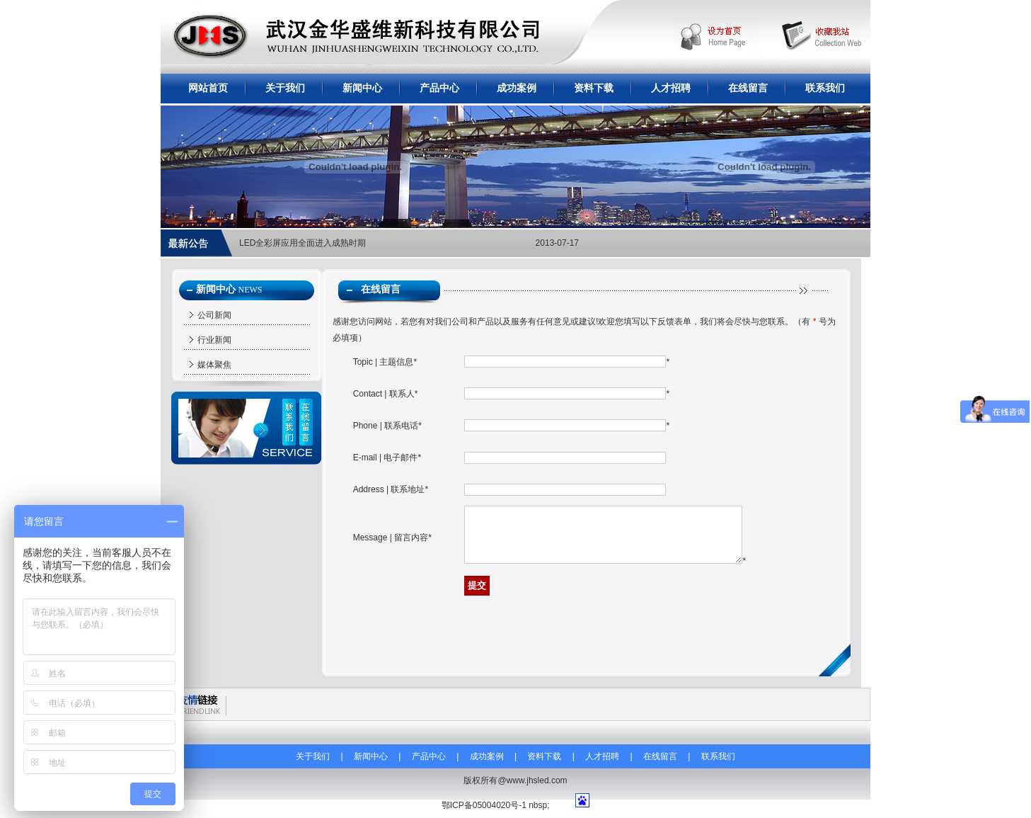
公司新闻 (214, 315)
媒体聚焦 (214, 365)
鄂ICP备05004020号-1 (484, 805)
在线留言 (748, 88)
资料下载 (594, 88)
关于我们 (285, 88)
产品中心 (439, 88)
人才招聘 (671, 88)
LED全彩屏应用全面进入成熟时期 (302, 243)
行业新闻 (214, 340)
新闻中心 (362, 88)
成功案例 (516, 88)
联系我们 (825, 88)
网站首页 (208, 88)
